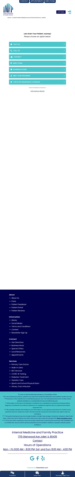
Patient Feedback (19, 304)
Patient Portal (17, 307)
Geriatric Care (17, 380)
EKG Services (17, 371)
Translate (12, 476)
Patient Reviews (18, 311)
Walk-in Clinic (17, 367)
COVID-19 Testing (19, 374)
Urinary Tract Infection (21, 386)
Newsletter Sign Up (19, 333)
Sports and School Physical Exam (25, 383)
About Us (15, 298)
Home (9, 17)
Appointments (17, 355)
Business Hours (18, 345)
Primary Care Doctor (20, 364)
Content (15, 329)
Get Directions (18, 342)
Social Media (17, 323)
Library (14, 320)
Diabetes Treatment (20, 377)
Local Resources (18, 352)
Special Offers (17, 348)
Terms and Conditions (21, 326)
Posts (14, 301)
